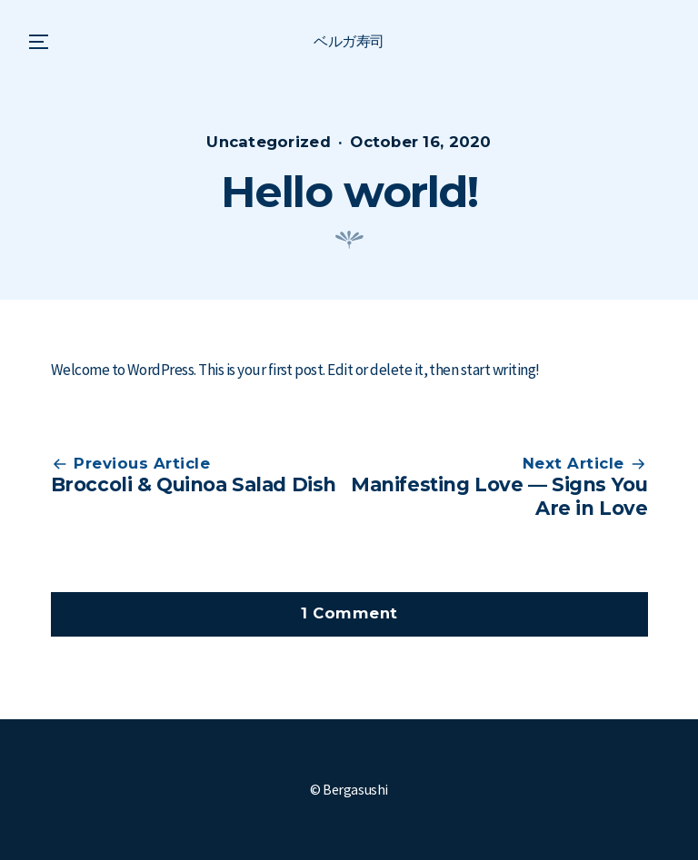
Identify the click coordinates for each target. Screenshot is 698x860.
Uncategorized (268, 142)
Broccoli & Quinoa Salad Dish (193, 484)
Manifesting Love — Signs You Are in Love (499, 496)
